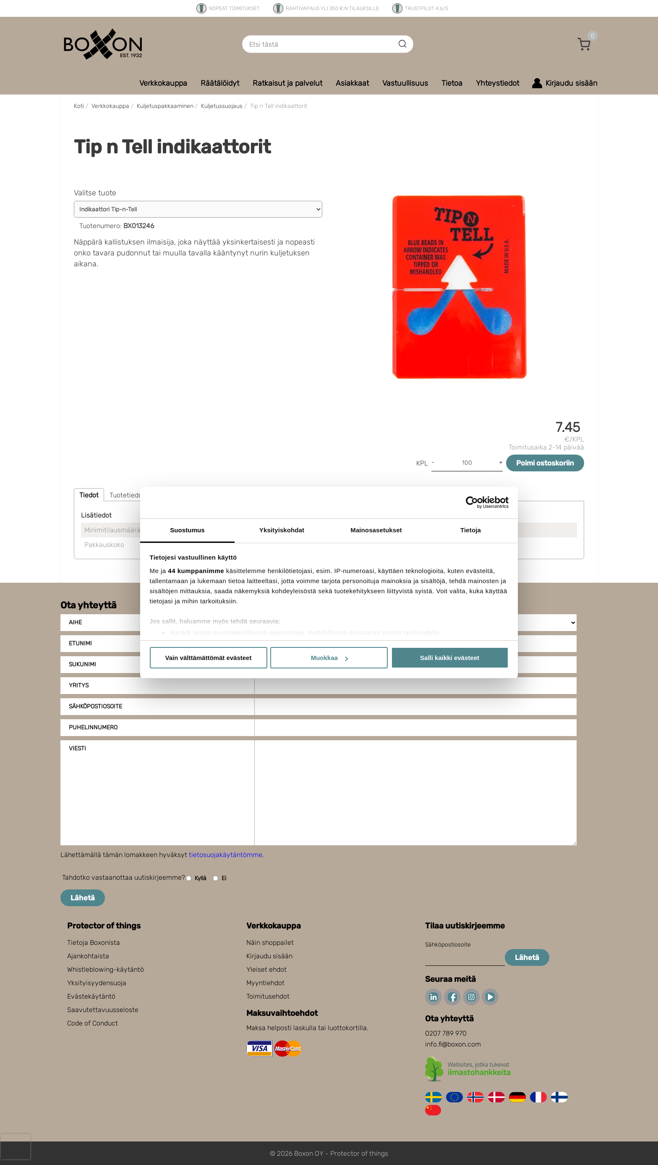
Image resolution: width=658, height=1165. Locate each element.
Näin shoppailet (270, 943)
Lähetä (82, 898)
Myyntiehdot (265, 983)
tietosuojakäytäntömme (225, 855)
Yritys (79, 685)
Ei (219, 878)
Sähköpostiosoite (95, 706)
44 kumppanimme (196, 570)
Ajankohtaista (88, 956)
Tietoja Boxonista (93, 943)
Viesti (77, 748)
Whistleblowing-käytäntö (105, 969)
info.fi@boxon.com (453, 1044)
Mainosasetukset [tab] (376, 530)
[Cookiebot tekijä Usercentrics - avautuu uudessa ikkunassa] (472, 502)
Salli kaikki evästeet (449, 657)
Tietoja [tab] (470, 530)
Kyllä (196, 878)
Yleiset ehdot (266, 969)
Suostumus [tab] (187, 530)
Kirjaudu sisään (269, 956)
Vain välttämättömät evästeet (208, 657)
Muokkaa (329, 657)
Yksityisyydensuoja (96, 983)
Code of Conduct (92, 1023)
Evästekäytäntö (91, 996)
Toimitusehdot (268, 996)
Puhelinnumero (93, 727)
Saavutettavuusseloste (102, 1010)
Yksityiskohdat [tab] (281, 530)
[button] (584, 44)
